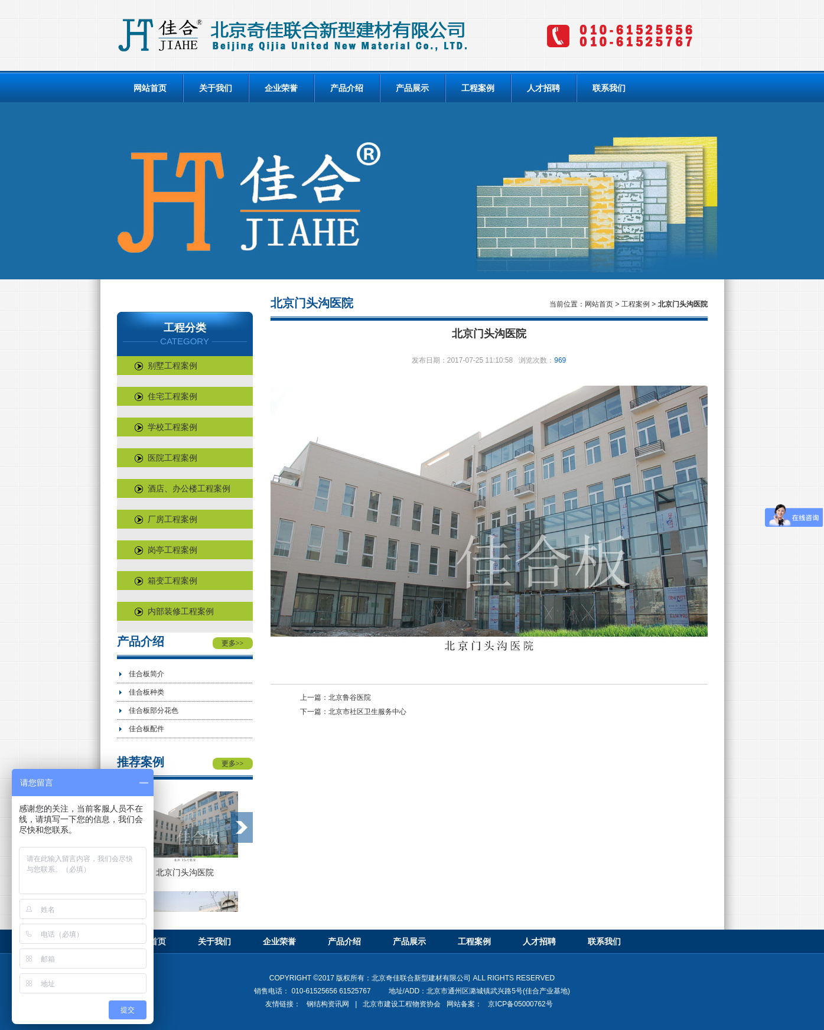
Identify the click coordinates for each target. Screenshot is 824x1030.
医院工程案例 (166, 457)
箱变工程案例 (166, 580)
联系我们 (609, 88)
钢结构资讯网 (328, 1004)
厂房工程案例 (166, 519)
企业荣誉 (281, 88)
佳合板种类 (146, 692)
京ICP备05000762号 (520, 1004)
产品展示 (412, 88)
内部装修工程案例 (174, 611)
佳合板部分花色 (153, 710)
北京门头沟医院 (185, 872)
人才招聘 (543, 88)
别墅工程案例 (166, 365)
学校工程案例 (166, 427)
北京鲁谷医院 (349, 697)
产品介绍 (346, 88)
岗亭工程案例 (166, 550)
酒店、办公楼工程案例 (182, 488)
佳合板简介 (146, 674)
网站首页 (150, 88)
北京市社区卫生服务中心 (367, 712)
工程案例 (477, 88)
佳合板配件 (146, 729)
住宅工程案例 (166, 396)
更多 (233, 643)
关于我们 (215, 88)
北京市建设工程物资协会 (402, 1004)
